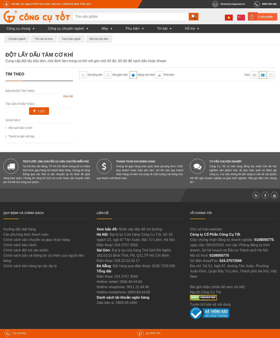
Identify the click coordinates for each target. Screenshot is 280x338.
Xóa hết (68, 96)
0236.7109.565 (163, 266)
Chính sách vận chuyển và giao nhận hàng (36, 240)
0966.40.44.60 (131, 282)
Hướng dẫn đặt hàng (19, 229)
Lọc (41, 111)
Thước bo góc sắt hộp (21, 136)
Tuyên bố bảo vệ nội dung (210, 304)
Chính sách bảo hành (20, 245)
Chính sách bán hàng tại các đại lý (30, 266)
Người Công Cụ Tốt (205, 292)
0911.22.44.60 (138, 287)
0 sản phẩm (265, 16)
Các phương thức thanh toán (25, 234)
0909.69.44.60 (139, 292)
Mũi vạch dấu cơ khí (20, 127)
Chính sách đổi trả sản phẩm (25, 250)
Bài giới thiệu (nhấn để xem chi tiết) (217, 287)
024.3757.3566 (126, 245)
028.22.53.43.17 (127, 261)
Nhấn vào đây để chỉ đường (140, 229)
